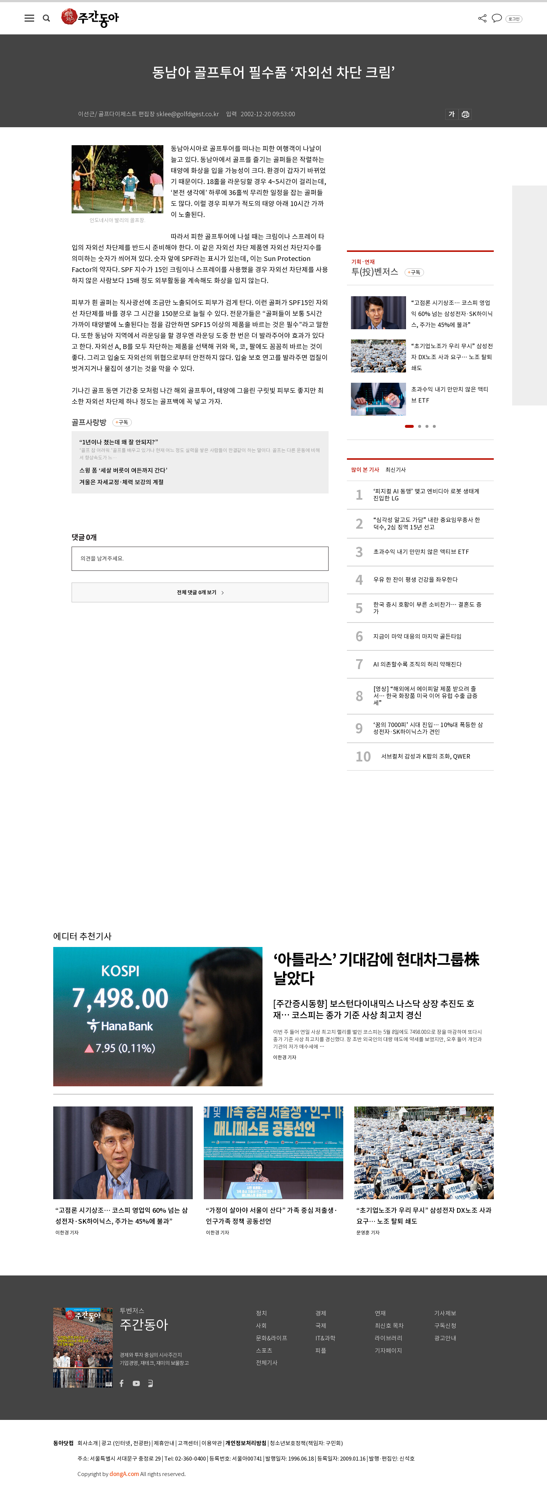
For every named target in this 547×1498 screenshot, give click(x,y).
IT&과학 (325, 1338)
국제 (320, 1325)
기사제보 (445, 1313)
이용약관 (212, 1443)
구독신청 (445, 1325)
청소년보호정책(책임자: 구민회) (306, 1443)
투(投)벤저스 (374, 272)
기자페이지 (388, 1350)
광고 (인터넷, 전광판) (126, 1443)
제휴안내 (164, 1443)
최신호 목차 (389, 1325)
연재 (380, 1313)
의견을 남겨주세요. (102, 558)
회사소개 (87, 1443)
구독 (123, 422)
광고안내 (445, 1338)
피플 (320, 1350)
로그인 (513, 19)
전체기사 (267, 1362)
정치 (261, 1313)
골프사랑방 (89, 422)
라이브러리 (388, 1338)
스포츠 (264, 1350)
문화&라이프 (271, 1338)
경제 (320, 1313)
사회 (261, 1325)
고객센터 (188, 1443)
